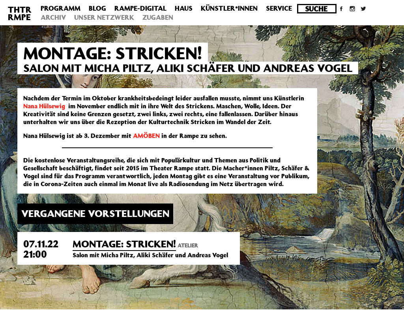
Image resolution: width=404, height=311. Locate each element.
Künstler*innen (229, 8)
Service (279, 8)
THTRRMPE (20, 13)
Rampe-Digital (140, 8)
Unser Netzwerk (104, 17)
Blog (97, 8)
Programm (60, 8)
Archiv (53, 17)
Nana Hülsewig (44, 106)
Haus (184, 8)
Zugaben (157, 17)
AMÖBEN (146, 135)
